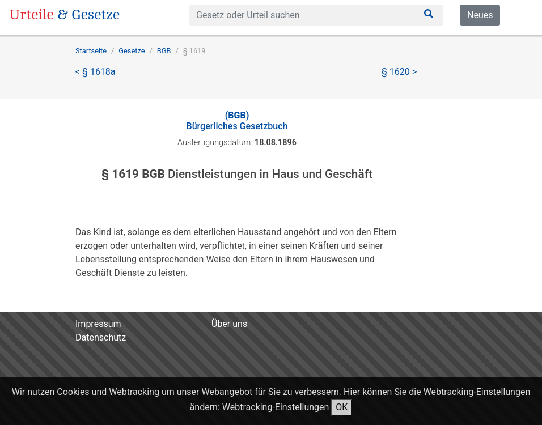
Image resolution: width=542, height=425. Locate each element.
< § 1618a (95, 71)
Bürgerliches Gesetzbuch (237, 120)
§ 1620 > (399, 71)
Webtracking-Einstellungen (275, 407)
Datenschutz (100, 337)
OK (342, 407)
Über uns (229, 323)
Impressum (98, 323)
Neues (480, 15)
